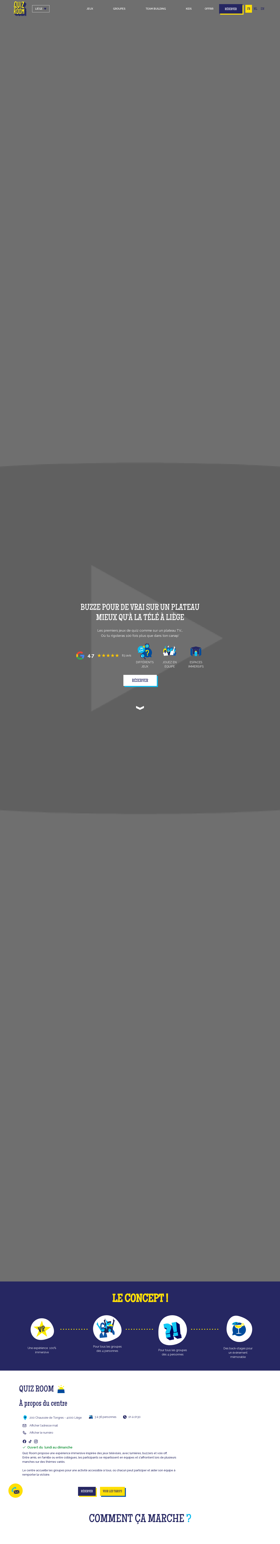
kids (189, 8)
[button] (90, 8)
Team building (156, 8)
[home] (20, 8)
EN (262, 9)
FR (248, 9)
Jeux (90, 8)
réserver (140, 681)
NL (255, 9)
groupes (119, 8)
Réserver (231, 9)
